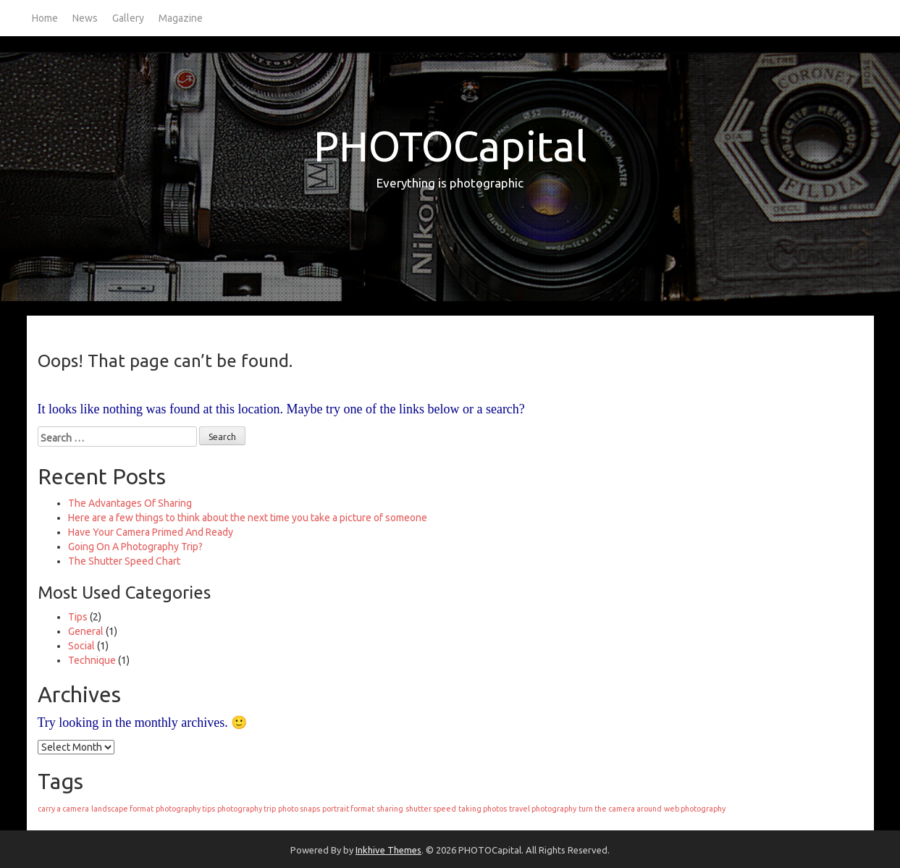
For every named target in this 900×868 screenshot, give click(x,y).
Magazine (181, 18)
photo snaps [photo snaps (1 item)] (299, 808)
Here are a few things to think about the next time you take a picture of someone (247, 517)
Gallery (128, 18)
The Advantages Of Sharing (130, 503)
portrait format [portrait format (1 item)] (348, 808)
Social (81, 646)
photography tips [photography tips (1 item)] (185, 808)
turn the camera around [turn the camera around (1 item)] (620, 808)
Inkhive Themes (388, 850)
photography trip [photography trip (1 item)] (246, 808)
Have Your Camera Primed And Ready (150, 532)
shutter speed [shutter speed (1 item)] (430, 808)
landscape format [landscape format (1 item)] (122, 808)
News (85, 18)
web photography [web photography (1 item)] (695, 808)
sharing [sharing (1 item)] (390, 808)
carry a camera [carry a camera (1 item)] (63, 808)
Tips (78, 617)
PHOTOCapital (450, 145)
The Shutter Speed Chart (124, 561)
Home (45, 18)
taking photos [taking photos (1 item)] (482, 808)
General (86, 631)
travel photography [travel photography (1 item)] (542, 808)
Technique (92, 660)
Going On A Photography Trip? (135, 546)
